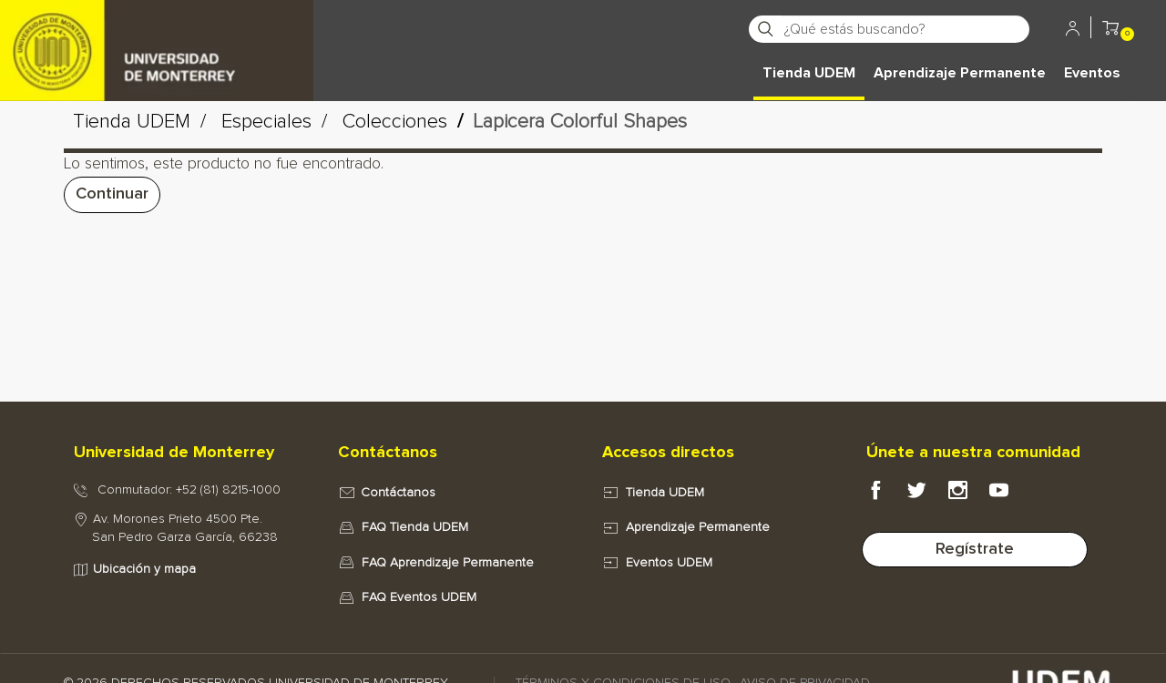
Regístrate (975, 549)
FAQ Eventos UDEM (419, 597)
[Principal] (156, 27)
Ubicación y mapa (144, 569)
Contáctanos (398, 492)
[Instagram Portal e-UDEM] (968, 495)
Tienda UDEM (808, 73)
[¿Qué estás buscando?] (905, 29)
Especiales (266, 122)
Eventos (1092, 73)
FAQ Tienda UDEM (415, 527)
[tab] (187, 453)
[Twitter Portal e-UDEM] (927, 495)
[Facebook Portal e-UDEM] (886, 495)
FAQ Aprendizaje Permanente (448, 562)
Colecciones (395, 122)
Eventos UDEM (669, 562)
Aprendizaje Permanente (960, 73)
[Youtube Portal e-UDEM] (1009, 495)
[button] (1110, 31)
